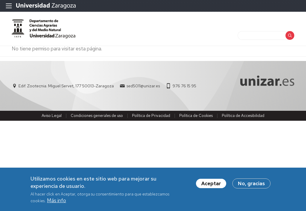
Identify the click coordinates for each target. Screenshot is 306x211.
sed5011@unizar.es (143, 86)
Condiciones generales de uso (97, 115)
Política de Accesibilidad (243, 115)
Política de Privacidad (151, 115)
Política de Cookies (196, 115)
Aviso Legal (52, 115)
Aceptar (211, 184)
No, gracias (251, 184)
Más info (56, 201)
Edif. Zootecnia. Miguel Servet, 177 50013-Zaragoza (66, 86)
